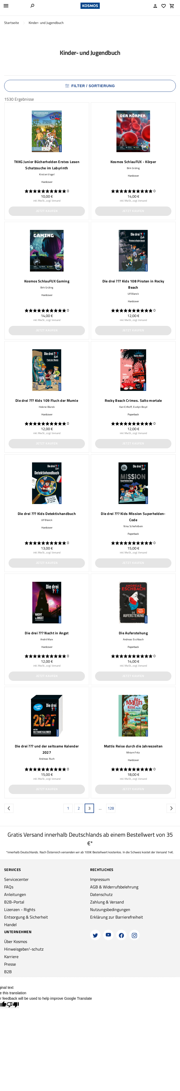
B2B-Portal (14, 902)
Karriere (11, 956)
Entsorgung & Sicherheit (26, 917)
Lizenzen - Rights (19, 909)
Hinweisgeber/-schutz (24, 949)
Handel (10, 924)
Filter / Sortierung (90, 86)
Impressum (100, 879)
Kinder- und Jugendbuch (46, 22)
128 (111, 808)
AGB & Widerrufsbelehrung (114, 887)
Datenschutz (101, 894)
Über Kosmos (15, 941)
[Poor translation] (13, 1004)
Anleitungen (15, 894)
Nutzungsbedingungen (110, 909)
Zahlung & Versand (107, 902)
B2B (8, 972)
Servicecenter (16, 879)
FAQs (8, 887)
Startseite (11, 22)
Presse (10, 964)
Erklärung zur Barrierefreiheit (116, 917)
